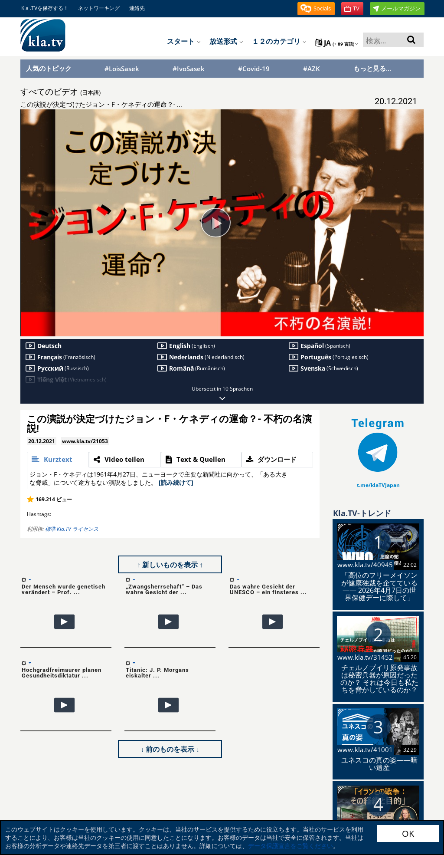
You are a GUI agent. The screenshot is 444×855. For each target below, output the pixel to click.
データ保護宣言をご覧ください (290, 846)
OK (408, 833)
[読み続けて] (176, 482)
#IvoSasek (189, 69)
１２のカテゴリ (279, 41)
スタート (184, 41)
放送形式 (226, 41)
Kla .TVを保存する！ (45, 8)
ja (337, 43)
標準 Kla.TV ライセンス (71, 529)
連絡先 (137, 8)
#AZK (311, 69)
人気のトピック (49, 68)
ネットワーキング (99, 8)
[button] (316, 8)
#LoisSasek (121, 69)
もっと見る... (372, 68)
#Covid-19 (254, 69)
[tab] (58, 459)
